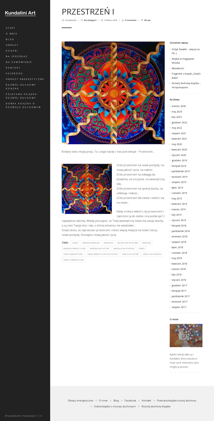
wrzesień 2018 (179, 236)
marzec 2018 (179, 269)
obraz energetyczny (73, 254)
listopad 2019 (179, 165)
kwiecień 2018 (179, 263)
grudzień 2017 (179, 285)
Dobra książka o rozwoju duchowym (23, 105)
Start (11, 28)
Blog (10, 39)
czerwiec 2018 (179, 252)
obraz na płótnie (130, 254)
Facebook (14, 73)
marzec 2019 (179, 209)
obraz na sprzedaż (152, 254)
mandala (146, 243)
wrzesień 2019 (179, 176)
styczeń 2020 (179, 155)
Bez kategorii (90, 20)
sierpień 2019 (179, 182)
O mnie (12, 33)
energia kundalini (91, 243)
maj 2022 (177, 127)
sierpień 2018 (179, 242)
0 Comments (128, 20)
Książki (12, 50)
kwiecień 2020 (179, 149)
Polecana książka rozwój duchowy (21, 96)
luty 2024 (177, 116)
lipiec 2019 (177, 187)
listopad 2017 (179, 290)
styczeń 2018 (179, 279)
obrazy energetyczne (73, 260)
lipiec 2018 (177, 247)
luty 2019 (177, 214)
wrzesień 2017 (179, 301)
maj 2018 (177, 258)
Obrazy (12, 45)
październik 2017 (181, 296)
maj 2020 (177, 144)
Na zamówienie (19, 62)
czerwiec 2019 (179, 193)
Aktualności (178, 68)
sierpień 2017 (179, 307)
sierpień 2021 (179, 133)
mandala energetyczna (74, 248)
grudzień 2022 (179, 122)
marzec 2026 (179, 106)
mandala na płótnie (99, 248)
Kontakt (13, 67)
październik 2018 (181, 231)
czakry (75, 243)
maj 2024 (177, 111)
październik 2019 (181, 171)
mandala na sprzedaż (124, 248)
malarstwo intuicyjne (127, 243)
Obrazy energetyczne (25, 79)
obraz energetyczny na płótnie (102, 254)
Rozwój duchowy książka (21, 86)
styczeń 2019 (179, 220)
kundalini (108, 243)
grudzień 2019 (179, 160)
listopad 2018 (179, 225)
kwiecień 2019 (179, 203)
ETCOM (38, 415)
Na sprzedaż (17, 56)
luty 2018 (177, 274)
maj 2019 (177, 198)
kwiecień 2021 (179, 138)
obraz (142, 248)
